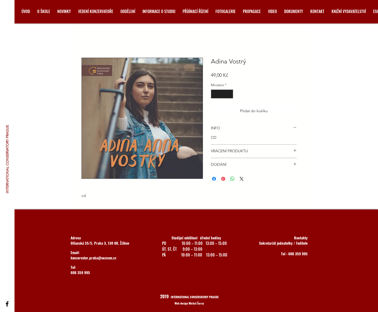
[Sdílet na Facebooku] (214, 179)
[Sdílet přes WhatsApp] (232, 179)
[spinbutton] (222, 94)
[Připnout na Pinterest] (223, 179)
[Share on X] (242, 179)
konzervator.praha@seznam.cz (93, 257)
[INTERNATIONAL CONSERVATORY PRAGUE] (7, 159)
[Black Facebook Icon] (7, 303)
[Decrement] (215, 94)
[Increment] (229, 94)
